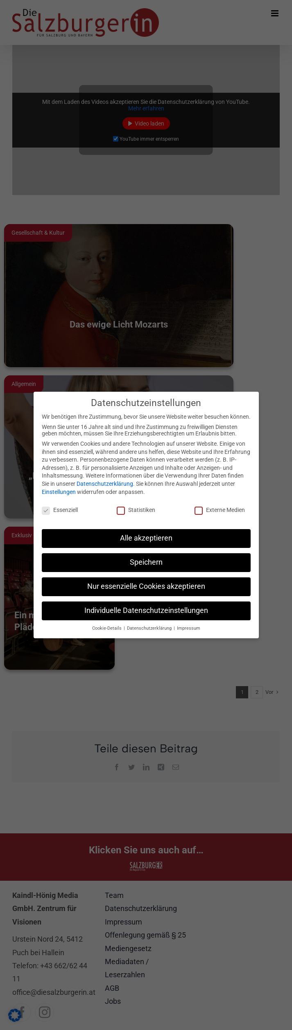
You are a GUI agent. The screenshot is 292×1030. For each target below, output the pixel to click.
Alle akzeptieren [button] (146, 537)
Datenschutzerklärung (105, 483)
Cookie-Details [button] (107, 627)
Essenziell (60, 509)
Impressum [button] (188, 627)
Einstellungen (59, 490)
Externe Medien (220, 509)
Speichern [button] (146, 561)
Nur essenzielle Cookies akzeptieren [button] (146, 585)
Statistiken (136, 509)
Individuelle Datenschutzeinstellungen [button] (146, 610)
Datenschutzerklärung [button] (150, 627)
